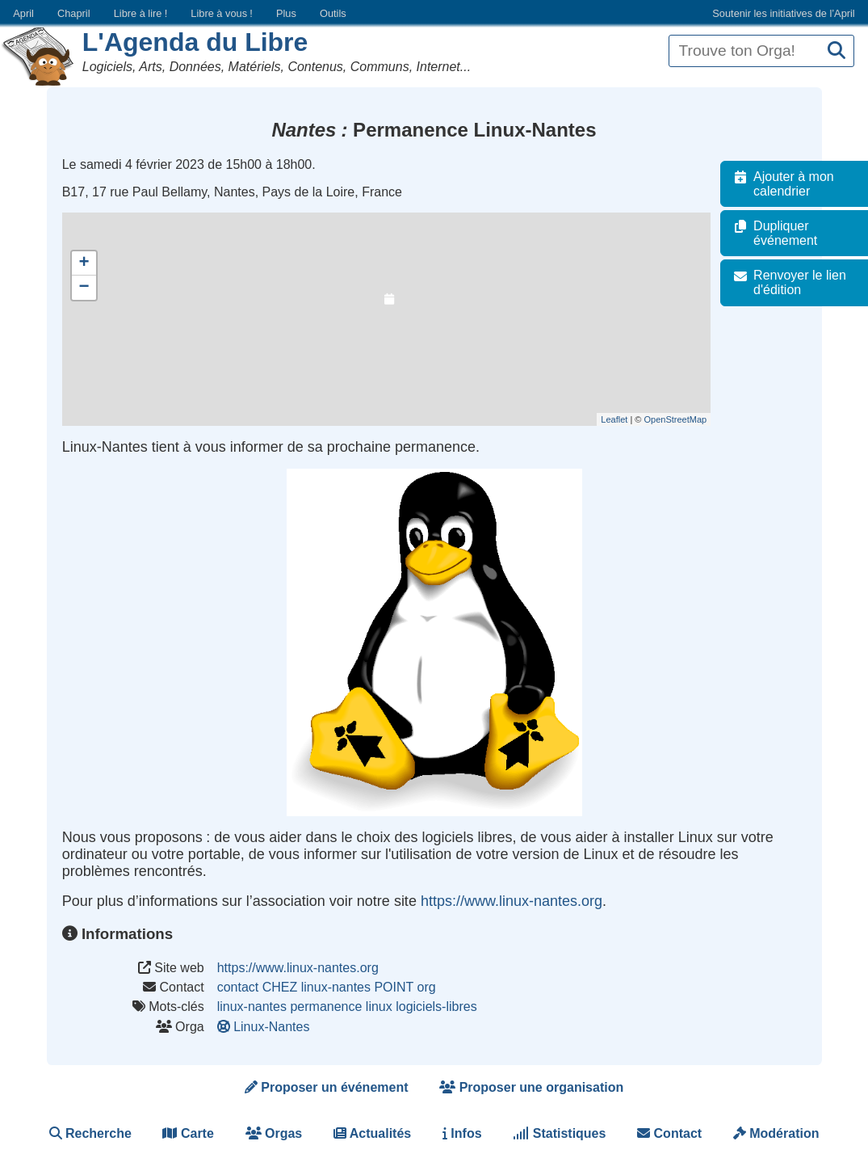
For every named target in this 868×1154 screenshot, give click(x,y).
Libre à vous (221, 13)
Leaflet (622, 419)
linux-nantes (252, 1006)
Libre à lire (141, 13)
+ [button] (84, 263)
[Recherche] (836, 51)
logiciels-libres (436, 1006)
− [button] (84, 288)
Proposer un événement (327, 1087)
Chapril (73, 13)
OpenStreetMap (683, 419)
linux (379, 1006)
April (23, 13)
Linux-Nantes (265, 1027)
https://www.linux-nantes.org (511, 901)
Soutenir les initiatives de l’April (783, 13)
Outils (333, 13)
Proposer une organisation (531, 1087)
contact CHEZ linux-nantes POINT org (326, 987)
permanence (326, 1006)
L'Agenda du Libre (195, 42)
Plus (286, 13)
